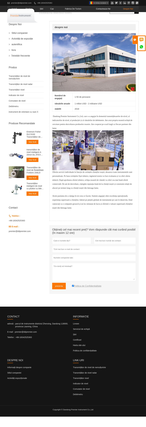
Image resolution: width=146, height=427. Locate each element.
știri (65, 19)
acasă (44, 19)
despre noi (131, 19)
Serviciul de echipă (81, 339)
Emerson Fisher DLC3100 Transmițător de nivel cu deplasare (35, 144)
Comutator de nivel (17, 111)
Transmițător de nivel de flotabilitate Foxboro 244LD (35, 180)
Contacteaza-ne (112, 19)
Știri (74, 345)
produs (55, 19)
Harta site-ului (79, 355)
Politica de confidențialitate (85, 361)
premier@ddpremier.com (21, 3)
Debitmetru (13, 117)
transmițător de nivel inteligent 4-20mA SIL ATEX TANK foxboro (34, 162)
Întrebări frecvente (21, 66)
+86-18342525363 (44, 3)
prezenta (59, 296)
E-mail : (10, 342)
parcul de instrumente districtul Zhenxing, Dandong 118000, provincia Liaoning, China (41, 335)
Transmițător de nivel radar (21, 94)
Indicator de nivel (16, 105)
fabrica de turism (89, 19)
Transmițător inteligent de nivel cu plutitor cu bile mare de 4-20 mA (34, 196)
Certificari (77, 350)
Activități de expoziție (22, 49)
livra (14, 60)
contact (13, 327)
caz (73, 19)
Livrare (76, 334)
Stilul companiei (20, 43)
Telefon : (11, 348)
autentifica (17, 55)
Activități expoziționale (17, 388)
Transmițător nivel (17, 100)
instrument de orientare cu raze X (23, 122)
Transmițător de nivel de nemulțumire (89, 378)
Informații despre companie (19, 378)
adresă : (11, 334)
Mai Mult (32, 152)
